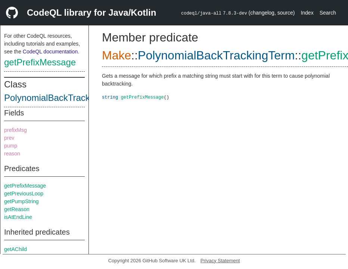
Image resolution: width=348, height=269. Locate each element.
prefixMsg (15, 130)
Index (307, 13)
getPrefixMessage (40, 62)
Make (116, 55)
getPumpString (21, 201)
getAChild (15, 249)
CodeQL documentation (50, 52)
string (110, 97)
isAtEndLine (18, 217)
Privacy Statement (220, 260)
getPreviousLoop (23, 194)
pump (10, 146)
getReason (16, 209)
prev (9, 138)
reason (12, 154)
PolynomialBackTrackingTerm (63, 98)
